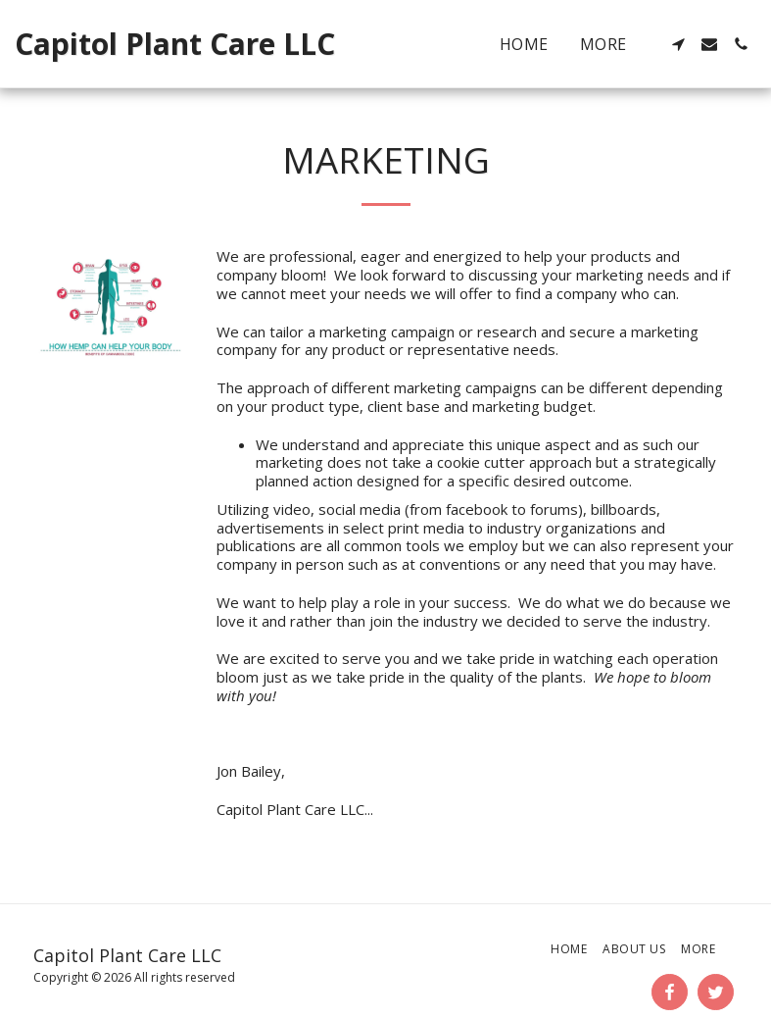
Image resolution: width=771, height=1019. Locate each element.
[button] (678, 44)
